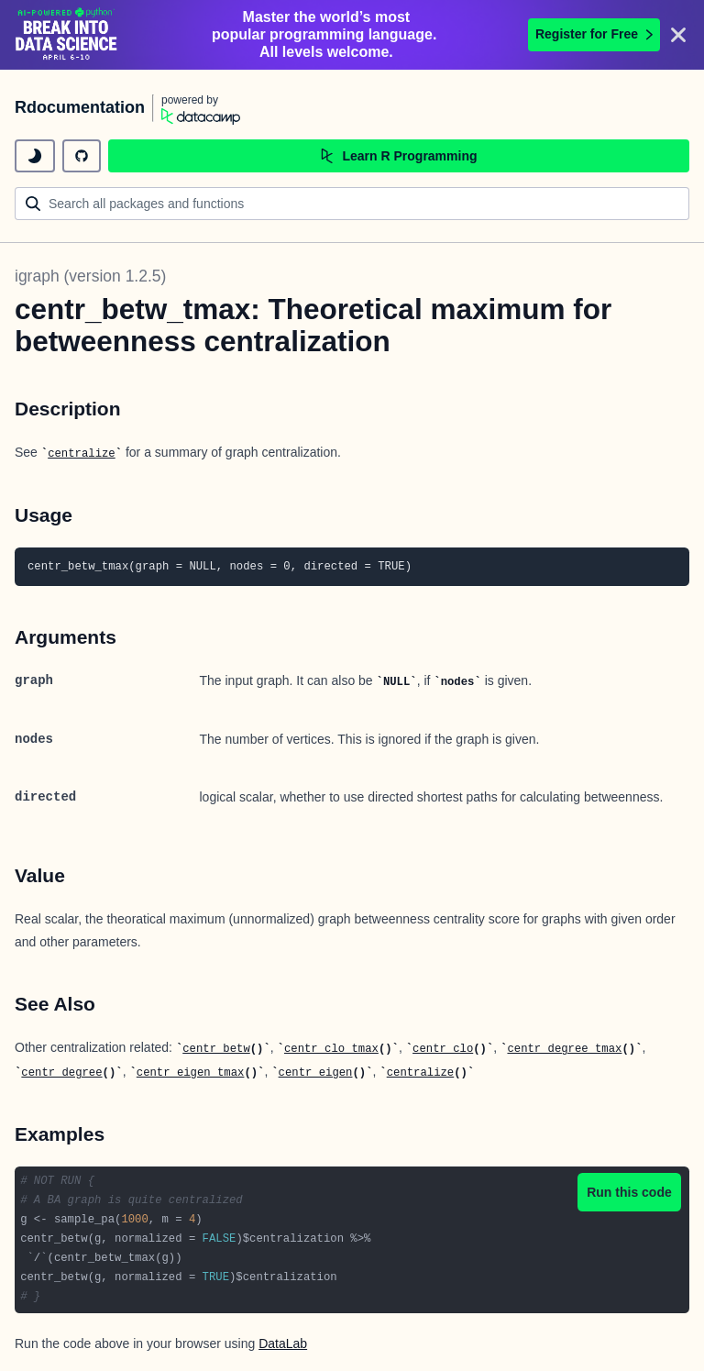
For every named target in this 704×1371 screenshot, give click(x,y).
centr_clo (442, 1049)
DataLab (282, 1343)
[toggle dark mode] (35, 155)
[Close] (678, 35)
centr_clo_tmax (331, 1049)
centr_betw (216, 1049)
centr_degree (61, 1073)
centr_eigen (316, 1073)
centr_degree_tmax (564, 1049)
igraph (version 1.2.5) (90, 276)
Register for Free (594, 34)
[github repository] (81, 155)
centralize (82, 454)
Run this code (629, 1192)
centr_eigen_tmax (191, 1073)
